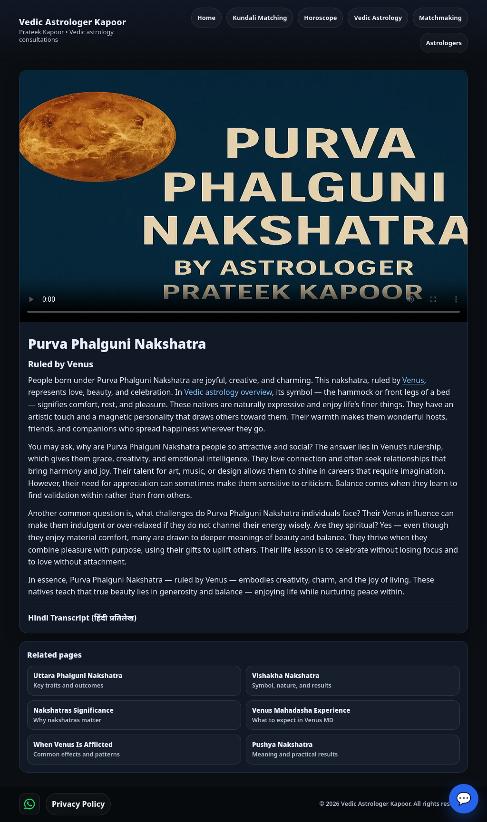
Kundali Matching (260, 17)
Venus (413, 380)
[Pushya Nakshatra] (353, 750)
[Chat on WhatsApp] (29, 803)
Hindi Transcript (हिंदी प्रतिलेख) (82, 617)
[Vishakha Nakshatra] (353, 681)
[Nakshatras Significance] (134, 715)
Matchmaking (440, 17)
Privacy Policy (78, 804)
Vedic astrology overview (228, 392)
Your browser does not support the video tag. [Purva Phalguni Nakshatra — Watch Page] (243, 196)
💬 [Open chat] (463, 799)
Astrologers (444, 42)
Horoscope (320, 17)
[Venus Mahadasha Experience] (353, 715)
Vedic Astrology (378, 17)
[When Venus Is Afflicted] (134, 750)
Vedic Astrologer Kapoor (72, 22)
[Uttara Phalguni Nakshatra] (134, 681)
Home (206, 17)
